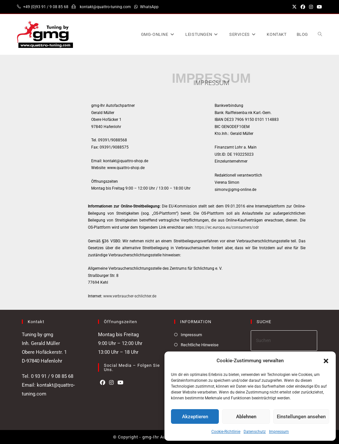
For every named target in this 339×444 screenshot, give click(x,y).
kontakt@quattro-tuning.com (105, 7)
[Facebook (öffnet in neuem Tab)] (303, 7)
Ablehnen (246, 417)
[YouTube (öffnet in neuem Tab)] (318, 7)
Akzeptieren (195, 417)
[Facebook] (102, 383)
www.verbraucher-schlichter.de (129, 296)
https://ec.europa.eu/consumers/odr (226, 227)
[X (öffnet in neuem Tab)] (294, 7)
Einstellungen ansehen (301, 417)
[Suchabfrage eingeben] (284, 340)
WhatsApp (149, 7)
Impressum (279, 431)
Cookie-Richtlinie (225, 431)
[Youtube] (120, 383)
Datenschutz (255, 431)
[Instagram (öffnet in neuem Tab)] (311, 7)
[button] (326, 361)
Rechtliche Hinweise (200, 344)
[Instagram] (111, 383)
